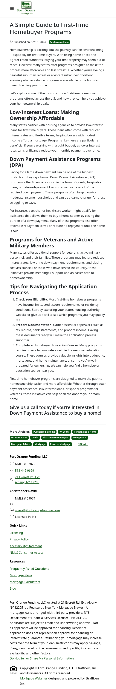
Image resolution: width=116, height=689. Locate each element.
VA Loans (64, 431)
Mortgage (40, 444)
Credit (34, 437)
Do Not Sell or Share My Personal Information (42, 658)
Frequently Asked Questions (29, 569)
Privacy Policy (19, 539)
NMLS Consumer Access (26, 553)
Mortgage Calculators (25, 582)
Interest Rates (19, 437)
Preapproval (79, 437)
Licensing (16, 533)
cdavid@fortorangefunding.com (37, 510)
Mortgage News (21, 575)
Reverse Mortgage (60, 444)
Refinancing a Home (85, 431)
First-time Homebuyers (55, 437)
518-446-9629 (24, 470)
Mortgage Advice (20, 444)
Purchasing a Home (59, 42)
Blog (13, 588)
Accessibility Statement (26, 546)
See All (83, 444)
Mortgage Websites (34, 678)
